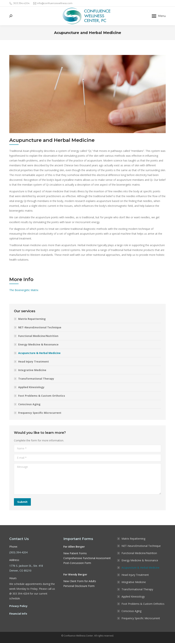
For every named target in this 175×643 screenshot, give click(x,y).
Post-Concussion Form (77, 563)
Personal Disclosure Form (79, 586)
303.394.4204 (19, 3)
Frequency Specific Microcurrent (39, 412)
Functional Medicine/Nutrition (38, 336)
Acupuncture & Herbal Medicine (39, 353)
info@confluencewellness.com (52, 3)
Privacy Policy (18, 606)
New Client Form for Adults (79, 581)
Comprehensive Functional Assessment (87, 558)
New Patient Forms (75, 553)
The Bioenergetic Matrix (23, 290)
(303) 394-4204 (18, 552)
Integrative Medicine (32, 370)
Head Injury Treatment (33, 361)
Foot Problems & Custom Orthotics (41, 395)
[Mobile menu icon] (159, 16)
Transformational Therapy (36, 378)
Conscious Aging (29, 404)
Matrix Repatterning (32, 319)
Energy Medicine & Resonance (38, 344)
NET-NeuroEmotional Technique (39, 327)
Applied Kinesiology (31, 387)
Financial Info (18, 613)
